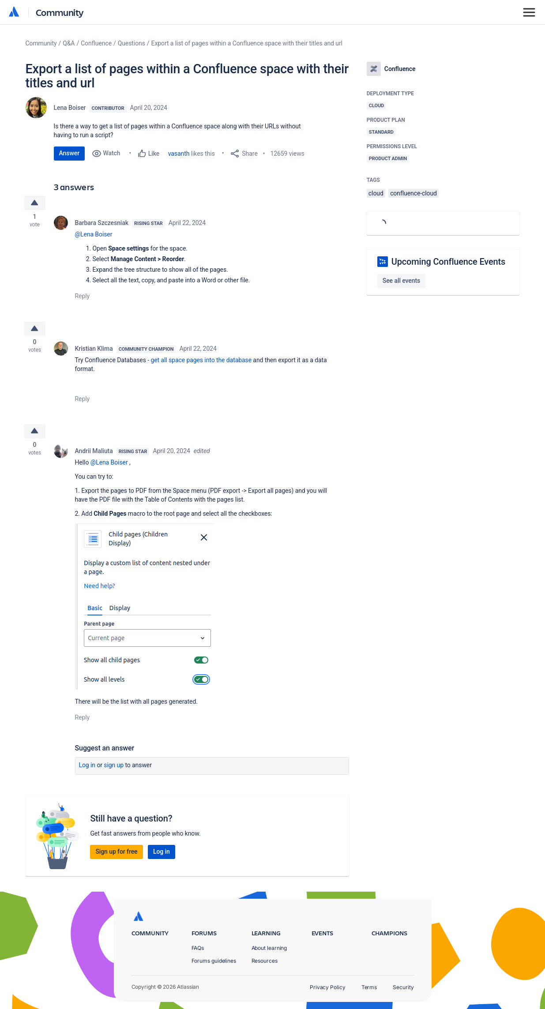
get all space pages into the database (201, 362)
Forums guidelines (214, 960)
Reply (82, 297)
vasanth (179, 153)
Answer (69, 153)
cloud (375, 193)
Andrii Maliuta (94, 455)
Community (60, 12)
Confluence (96, 43)
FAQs (198, 948)
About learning (269, 948)
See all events (401, 280)
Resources (265, 960)
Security (403, 987)
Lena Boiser (70, 107)
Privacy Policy (328, 987)
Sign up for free (116, 855)
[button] (144, 611)
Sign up (114, 769)
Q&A (69, 43)
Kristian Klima (94, 351)
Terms (369, 987)
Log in (87, 769)
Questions (131, 43)
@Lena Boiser (94, 235)
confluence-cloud (413, 193)
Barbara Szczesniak (102, 224)
